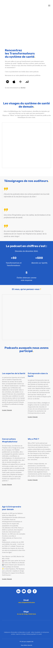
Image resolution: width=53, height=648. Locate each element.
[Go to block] (26, 626)
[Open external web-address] (26, 27)
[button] (7, 81)
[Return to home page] (10, 6)
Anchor (23, 88)
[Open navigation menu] (49, 5)
